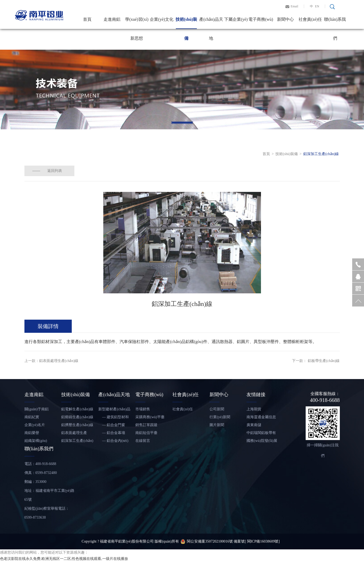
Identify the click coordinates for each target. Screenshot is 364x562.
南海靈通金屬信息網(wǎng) (261, 418)
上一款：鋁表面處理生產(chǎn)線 (51, 361)
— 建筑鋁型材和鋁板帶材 (113, 418)
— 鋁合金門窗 (111, 425)
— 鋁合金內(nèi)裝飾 (113, 442)
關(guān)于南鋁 (36, 409)
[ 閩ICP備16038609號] (262, 541)
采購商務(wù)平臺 (149, 417)
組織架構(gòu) (35, 441)
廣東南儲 (254, 425)
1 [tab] (182, 122)
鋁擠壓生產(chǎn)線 (77, 425)
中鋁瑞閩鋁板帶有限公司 (261, 434)
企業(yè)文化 (161, 19)
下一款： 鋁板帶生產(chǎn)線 (316, 361)
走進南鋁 (112, 19)
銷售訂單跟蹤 (146, 425)
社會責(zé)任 (310, 19)
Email (294, 6)
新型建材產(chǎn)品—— (114, 410)
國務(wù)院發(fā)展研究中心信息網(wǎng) (262, 442)
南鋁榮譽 (31, 433)
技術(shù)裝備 (186, 23)
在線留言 (142, 441)
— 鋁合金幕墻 (111, 433)
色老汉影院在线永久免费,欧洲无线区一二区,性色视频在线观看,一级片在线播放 (64, 559)
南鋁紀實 (31, 417)
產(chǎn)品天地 (211, 23)
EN (317, 6)
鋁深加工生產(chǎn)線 (321, 154)
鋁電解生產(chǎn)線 (77, 409)
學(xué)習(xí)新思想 (136, 23)
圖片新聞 (216, 425)
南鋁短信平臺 (146, 433)
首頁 (87, 19)
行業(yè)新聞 (219, 417)
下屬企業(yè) (236, 19)
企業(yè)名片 (34, 425)
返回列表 (54, 171)
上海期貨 (254, 409)
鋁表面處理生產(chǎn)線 (74, 434)
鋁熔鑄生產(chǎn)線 (77, 417)
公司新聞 (216, 409)
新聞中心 (285, 19)
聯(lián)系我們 (335, 23)
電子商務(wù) (260, 19)
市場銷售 (142, 409)
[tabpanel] (182, 89)
